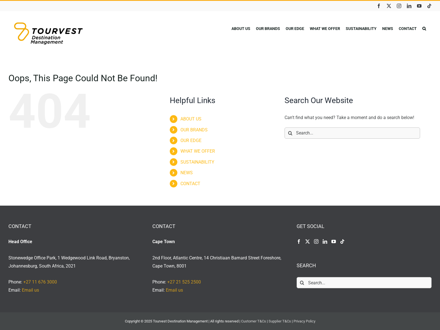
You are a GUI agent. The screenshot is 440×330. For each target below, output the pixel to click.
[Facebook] (299, 241)
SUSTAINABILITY (197, 162)
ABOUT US (190, 119)
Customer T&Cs (253, 321)
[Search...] (352, 133)
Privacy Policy (304, 321)
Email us (30, 290)
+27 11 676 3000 (40, 282)
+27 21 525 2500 (184, 282)
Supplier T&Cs (280, 321)
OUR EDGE (190, 140)
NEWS (186, 172)
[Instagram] (316, 241)
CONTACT (190, 183)
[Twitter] (307, 241)
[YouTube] (333, 241)
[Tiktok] (342, 241)
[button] (424, 28)
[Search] (290, 133)
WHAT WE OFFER (197, 151)
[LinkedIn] (325, 241)
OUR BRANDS (194, 130)
